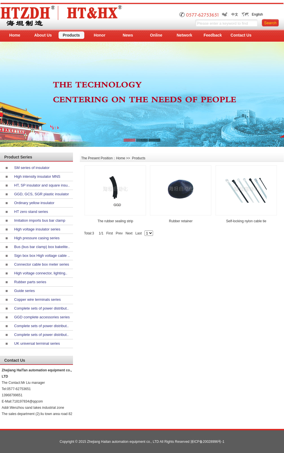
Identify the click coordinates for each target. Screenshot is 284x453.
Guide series (24, 291)
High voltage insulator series (37, 229)
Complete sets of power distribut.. (41, 308)
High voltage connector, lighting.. (40, 273)
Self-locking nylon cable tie (246, 221)
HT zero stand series (31, 211)
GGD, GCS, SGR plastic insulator (41, 194)
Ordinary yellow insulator (34, 203)
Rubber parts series (30, 282)
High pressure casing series (36, 238)
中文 (234, 14)
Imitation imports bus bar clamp (39, 220)
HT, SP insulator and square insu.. (42, 185)
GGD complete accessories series (42, 317)
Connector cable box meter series (41, 264)
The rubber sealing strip (115, 221)
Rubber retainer (180, 221)
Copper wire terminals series (37, 299)
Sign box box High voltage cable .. (42, 255)
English (257, 14)
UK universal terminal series (37, 343)
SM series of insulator (32, 168)
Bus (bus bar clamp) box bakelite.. (42, 247)
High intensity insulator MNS (37, 176)
